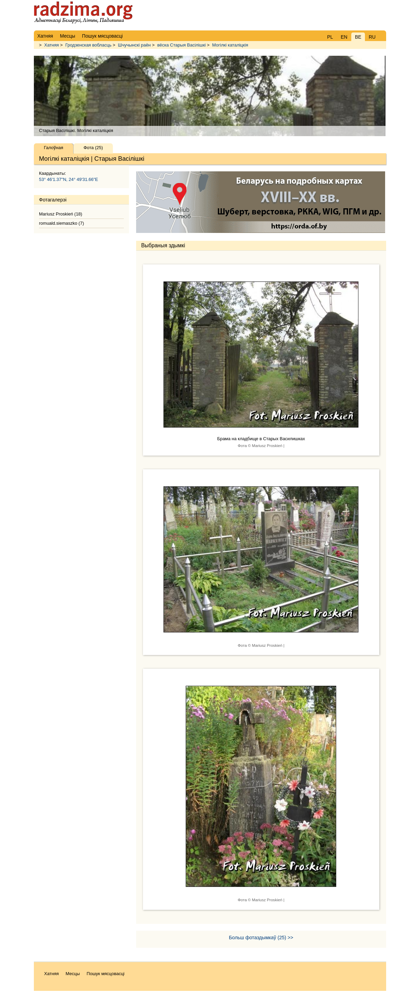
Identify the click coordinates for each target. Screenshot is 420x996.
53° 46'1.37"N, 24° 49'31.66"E (68, 179)
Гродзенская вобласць (88, 45)
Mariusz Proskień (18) (60, 214)
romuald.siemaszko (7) (61, 223)
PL (330, 37)
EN (344, 37)
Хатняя (51, 45)
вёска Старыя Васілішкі (181, 45)
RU (372, 37)
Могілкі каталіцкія (230, 45)
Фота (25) (93, 147)
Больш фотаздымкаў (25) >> (261, 937)
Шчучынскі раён (134, 45)
